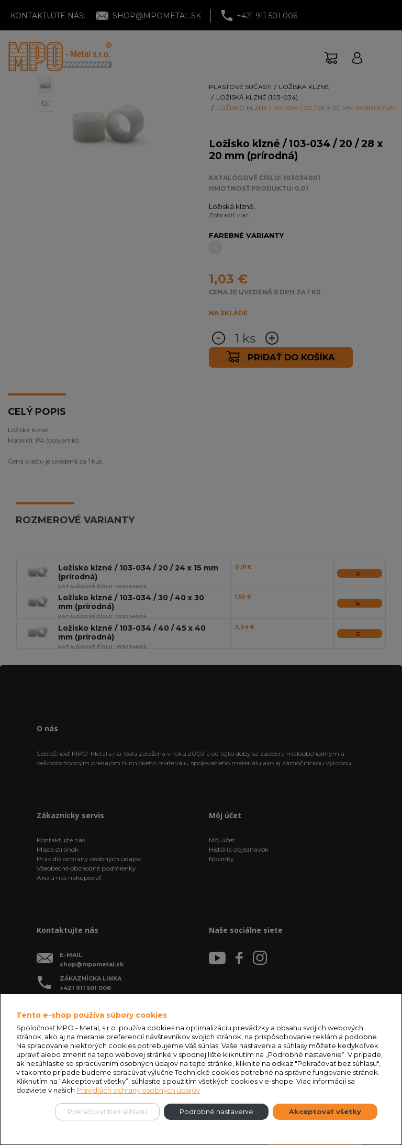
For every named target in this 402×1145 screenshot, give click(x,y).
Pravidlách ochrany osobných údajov (138, 1090)
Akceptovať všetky (325, 1111)
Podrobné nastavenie (216, 1111)
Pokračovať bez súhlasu (107, 1111)
